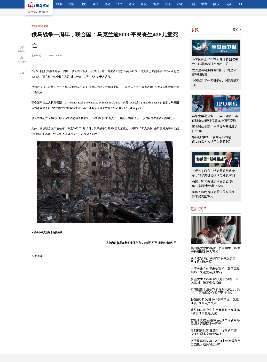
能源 (156, 4)
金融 (107, 4)
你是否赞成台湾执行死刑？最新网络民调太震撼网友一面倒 (215, 322)
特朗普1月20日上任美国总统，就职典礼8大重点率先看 (215, 301)
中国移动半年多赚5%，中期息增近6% (215, 83)
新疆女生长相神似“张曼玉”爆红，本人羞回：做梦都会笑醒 (215, 280)
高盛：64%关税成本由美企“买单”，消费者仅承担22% (212, 184)
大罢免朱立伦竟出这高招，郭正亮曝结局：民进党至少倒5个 (215, 270)
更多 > (237, 29)
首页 (34, 26)
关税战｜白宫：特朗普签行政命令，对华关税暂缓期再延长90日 (213, 173)
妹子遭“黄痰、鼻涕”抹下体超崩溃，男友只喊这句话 (215, 260)
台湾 (83, 4)
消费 (119, 4)
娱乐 (216, 4)
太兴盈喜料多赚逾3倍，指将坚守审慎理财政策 (216, 72)
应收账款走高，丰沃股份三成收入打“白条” (215, 129)
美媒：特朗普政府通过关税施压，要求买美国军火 (215, 194)
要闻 (46, 26)
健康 (132, 4)
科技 (144, 4)
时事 (59, 4)
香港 (71, 4)
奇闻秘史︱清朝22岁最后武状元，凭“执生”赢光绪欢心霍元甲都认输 (215, 291)
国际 (40, 26)
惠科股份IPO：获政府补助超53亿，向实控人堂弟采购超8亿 (213, 139)
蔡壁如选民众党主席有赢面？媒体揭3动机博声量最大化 (215, 311)
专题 (192, 4)
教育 (204, 4)
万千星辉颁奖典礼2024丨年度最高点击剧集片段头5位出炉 (215, 342)
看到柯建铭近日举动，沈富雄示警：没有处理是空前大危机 (215, 332)
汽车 (168, 4)
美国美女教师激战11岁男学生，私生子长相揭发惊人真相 (215, 249)
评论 (180, 4)
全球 (95, 4)
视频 (228, 4)
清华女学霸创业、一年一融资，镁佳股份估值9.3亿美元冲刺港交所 (215, 118)
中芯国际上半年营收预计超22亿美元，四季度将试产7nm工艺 (215, 62)
